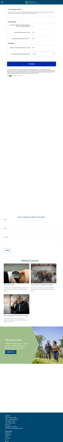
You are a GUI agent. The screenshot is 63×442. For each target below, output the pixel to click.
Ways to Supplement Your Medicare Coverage (16, 315)
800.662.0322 (14, 419)
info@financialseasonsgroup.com (14, 428)
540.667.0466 (12, 417)
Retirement (8, 433)
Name (5, 219)
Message (6, 237)
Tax (6, 440)
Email (5, 228)
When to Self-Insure (9, 285)
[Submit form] (7, 250)
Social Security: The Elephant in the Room (42, 285)
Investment (8, 434)
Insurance (7, 438)
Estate (7, 436)
